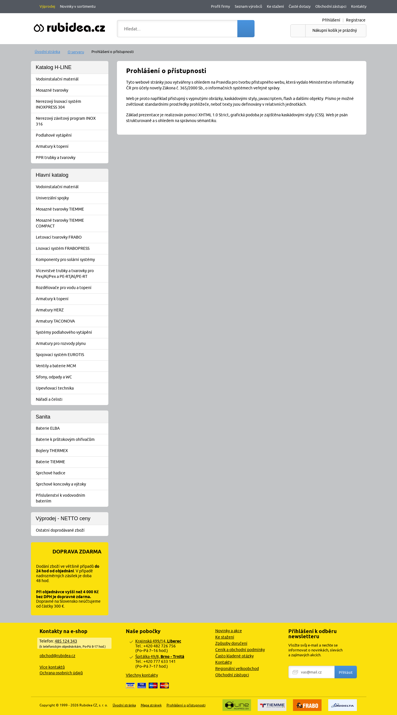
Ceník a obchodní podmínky (240, 649)
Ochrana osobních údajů (61, 673)
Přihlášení (331, 20)
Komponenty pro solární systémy (71, 260)
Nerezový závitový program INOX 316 (71, 121)
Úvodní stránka (47, 51)
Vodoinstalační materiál (71, 79)
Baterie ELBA (71, 428)
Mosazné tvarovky (71, 90)
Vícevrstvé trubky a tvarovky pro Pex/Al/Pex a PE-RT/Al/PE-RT (71, 273)
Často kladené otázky (234, 656)
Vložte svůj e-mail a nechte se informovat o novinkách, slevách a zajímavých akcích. (315, 650)
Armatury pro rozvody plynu (71, 344)
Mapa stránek (151, 705)
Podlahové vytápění (71, 135)
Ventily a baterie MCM (71, 366)
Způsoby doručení (231, 643)
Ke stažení (275, 6)
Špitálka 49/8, (159, 656)
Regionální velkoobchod (237, 668)
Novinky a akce (228, 630)
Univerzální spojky (71, 198)
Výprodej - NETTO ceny (63, 518)
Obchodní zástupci (330, 6)
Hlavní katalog (52, 175)
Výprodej (47, 6)
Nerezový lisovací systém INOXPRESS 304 (71, 104)
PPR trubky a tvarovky (71, 158)
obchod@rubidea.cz (57, 655)
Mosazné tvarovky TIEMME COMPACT (71, 223)
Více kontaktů (52, 667)
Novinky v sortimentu (77, 6)
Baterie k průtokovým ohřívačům (71, 440)
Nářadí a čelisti (71, 399)
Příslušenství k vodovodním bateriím (71, 498)
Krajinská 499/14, (158, 641)
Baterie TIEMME (71, 462)
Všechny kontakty (142, 675)
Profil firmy (220, 6)
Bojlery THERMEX (71, 451)
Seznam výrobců (248, 6)
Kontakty (358, 6)
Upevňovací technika (71, 388)
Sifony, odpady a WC (71, 377)
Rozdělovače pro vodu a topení (71, 288)
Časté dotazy (299, 6)
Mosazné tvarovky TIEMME (71, 209)
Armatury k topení (71, 147)
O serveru (76, 52)
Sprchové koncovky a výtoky (71, 484)
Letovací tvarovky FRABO (71, 237)
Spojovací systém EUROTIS (71, 355)
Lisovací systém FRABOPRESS (71, 249)
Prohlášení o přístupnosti (186, 705)
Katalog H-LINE (54, 67)
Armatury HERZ (71, 310)
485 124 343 (66, 641)
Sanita (43, 417)
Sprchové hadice (71, 473)
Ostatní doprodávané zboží (71, 530)
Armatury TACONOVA (71, 321)
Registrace (355, 20)
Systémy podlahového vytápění (71, 332)
